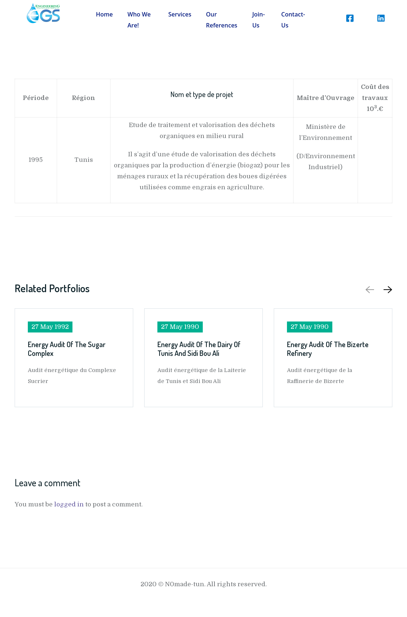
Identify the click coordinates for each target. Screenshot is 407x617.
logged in (69, 504)
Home (104, 14)
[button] (386, 289)
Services (179, 14)
